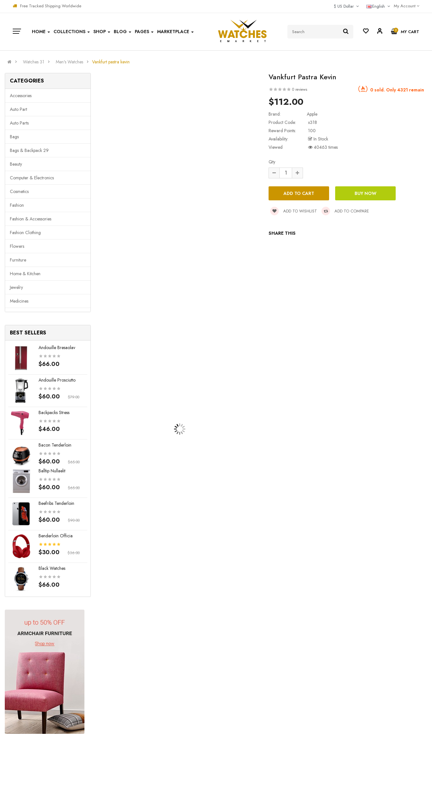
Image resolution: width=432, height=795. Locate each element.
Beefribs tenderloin (56, 503)
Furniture (18, 260)
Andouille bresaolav (57, 347)
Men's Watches (69, 62)
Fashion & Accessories (30, 219)
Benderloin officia (56, 536)
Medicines (19, 301)
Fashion (17, 205)
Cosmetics (19, 191)
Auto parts (19, 123)
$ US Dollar (346, 6)
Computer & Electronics (32, 178)
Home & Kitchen (25, 273)
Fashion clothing (25, 232)
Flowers (17, 246)
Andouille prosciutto (57, 380)
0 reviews (299, 89)
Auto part (18, 109)
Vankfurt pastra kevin (111, 62)
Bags (14, 136)
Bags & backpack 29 (29, 150)
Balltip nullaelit (52, 471)
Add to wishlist (293, 211)
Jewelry (16, 287)
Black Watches (52, 568)
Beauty (16, 164)
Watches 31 (33, 62)
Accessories (21, 95)
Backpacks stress (54, 412)
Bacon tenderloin (55, 445)
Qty (272, 162)
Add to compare (345, 211)
